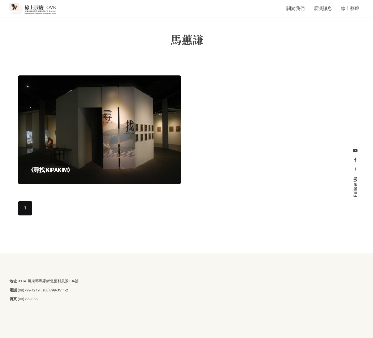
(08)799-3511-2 (55, 290)
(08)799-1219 (28, 290)
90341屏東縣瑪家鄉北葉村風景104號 (48, 281)
